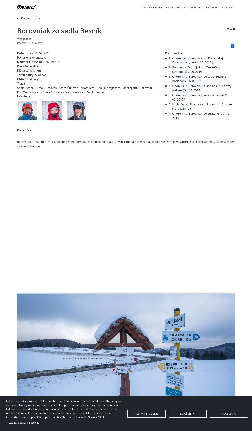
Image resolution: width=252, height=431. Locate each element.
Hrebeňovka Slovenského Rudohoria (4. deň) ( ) (202, 106)
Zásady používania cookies (24, 422)
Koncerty (197, 7)
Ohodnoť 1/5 (18, 38)
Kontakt (228, 7)
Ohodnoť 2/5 (21, 38)
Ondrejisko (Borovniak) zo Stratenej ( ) (201, 116)
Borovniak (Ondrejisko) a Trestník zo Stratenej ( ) (196, 69)
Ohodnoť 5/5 (29, 38)
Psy (185, 7)
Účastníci (212, 7)
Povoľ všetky (229, 413)
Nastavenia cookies (147, 413)
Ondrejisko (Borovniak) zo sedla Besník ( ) (201, 97)
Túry (143, 7)
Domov (25, 18)
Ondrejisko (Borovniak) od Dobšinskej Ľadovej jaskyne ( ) (197, 60)
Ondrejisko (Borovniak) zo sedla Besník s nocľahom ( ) (199, 79)
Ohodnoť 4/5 (27, 38)
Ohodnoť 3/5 (24, 38)
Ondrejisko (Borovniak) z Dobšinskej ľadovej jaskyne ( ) (201, 88)
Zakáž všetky (187, 413)
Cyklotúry (173, 7)
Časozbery (156, 7)
